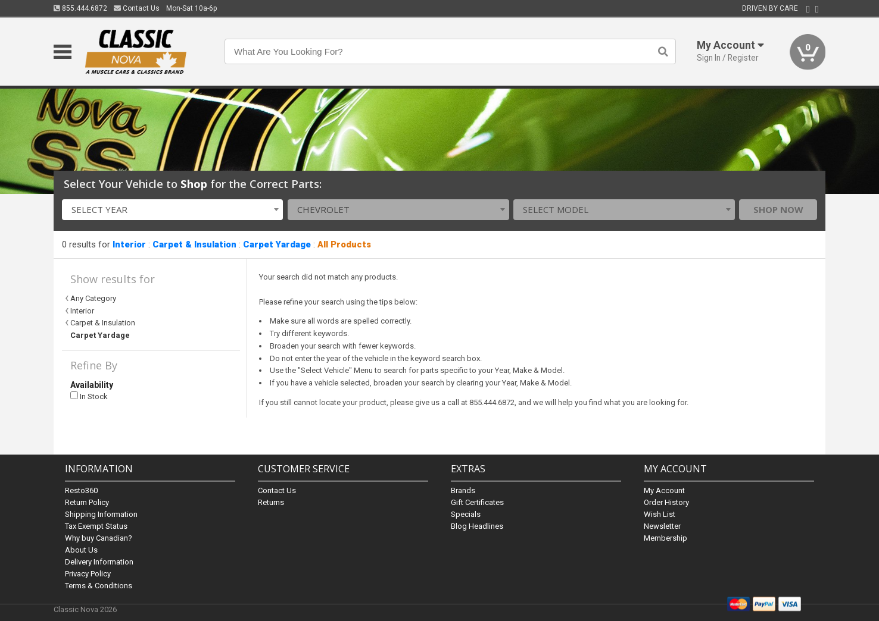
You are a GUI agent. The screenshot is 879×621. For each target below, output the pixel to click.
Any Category (93, 298)
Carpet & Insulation (194, 244)
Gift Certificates (477, 502)
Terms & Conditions (98, 585)
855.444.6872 (80, 8)
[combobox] (172, 209)
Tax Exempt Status (96, 526)
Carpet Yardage (277, 244)
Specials (466, 514)
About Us (81, 549)
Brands (463, 490)
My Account (664, 490)
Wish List (659, 514)
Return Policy (87, 502)
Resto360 (81, 490)
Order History (666, 502)
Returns (271, 502)
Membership (665, 538)
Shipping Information (101, 514)
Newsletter (662, 526)
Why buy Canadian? (98, 538)
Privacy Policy (88, 573)
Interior (129, 244)
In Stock (89, 396)
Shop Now (778, 209)
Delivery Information (99, 561)
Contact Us (137, 8)
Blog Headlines (477, 526)
